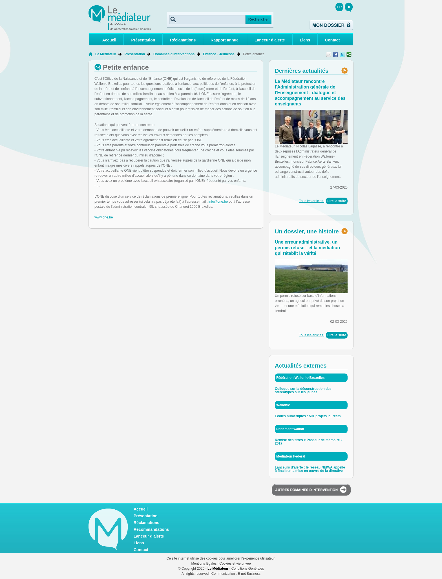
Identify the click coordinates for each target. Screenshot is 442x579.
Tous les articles (311, 201)
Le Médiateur (105, 54)
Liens (305, 40)
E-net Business (249, 574)
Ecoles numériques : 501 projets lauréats (308, 416)
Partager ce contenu (349, 54)
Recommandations (151, 529)
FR (339, 7)
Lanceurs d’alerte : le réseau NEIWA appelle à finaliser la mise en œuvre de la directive (310, 469)
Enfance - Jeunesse (219, 54)
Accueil (109, 40)
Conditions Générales (247, 569)
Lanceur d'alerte (270, 40)
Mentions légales (203, 563)
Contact (332, 40)
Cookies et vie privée (235, 563)
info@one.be (218, 202)
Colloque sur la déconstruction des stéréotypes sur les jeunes (303, 390)
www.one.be (103, 217)
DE (348, 7)
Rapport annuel (225, 40)
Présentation (143, 40)
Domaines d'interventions (174, 54)
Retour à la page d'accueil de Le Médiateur (90, 54)
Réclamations (183, 40)
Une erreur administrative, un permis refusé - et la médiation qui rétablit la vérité (307, 248)
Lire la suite (336, 201)
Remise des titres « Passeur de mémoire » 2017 (308, 441)
